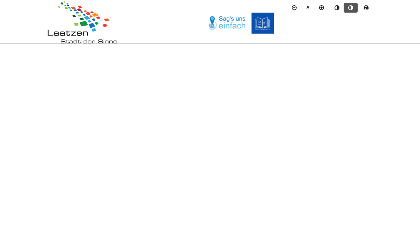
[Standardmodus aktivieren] (337, 8)
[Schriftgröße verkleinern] (294, 8)
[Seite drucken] (366, 8)
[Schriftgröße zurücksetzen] (308, 8)
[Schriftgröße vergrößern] (322, 8)
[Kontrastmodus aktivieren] (351, 8)
